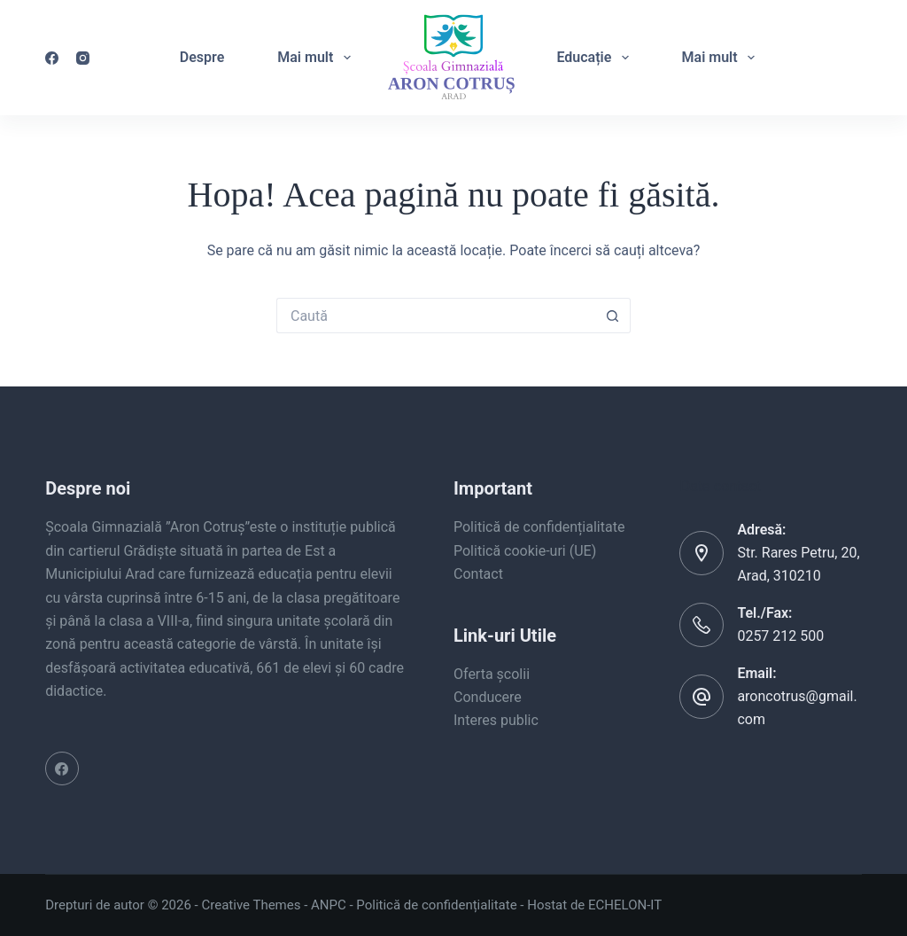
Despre (202, 57)
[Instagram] (82, 58)
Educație (595, 57)
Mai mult (317, 57)
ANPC (328, 905)
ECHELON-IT (625, 905)
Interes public (496, 720)
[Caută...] (435, 315)
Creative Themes (251, 905)
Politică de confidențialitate (539, 527)
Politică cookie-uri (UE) (525, 550)
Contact (478, 574)
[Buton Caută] (613, 315)
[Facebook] (51, 58)
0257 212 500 (780, 636)
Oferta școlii (492, 674)
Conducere (488, 697)
